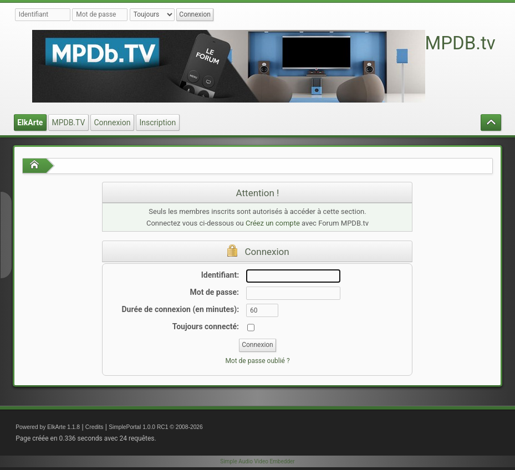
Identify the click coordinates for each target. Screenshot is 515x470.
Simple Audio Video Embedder (257, 461)
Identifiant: (220, 274)
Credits (94, 427)
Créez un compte (273, 223)
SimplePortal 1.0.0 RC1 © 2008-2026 (156, 427)
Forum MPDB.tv (431, 43)
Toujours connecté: (205, 326)
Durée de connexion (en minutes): (180, 309)
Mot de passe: (214, 292)
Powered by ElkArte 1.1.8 (48, 427)
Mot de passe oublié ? (257, 361)
